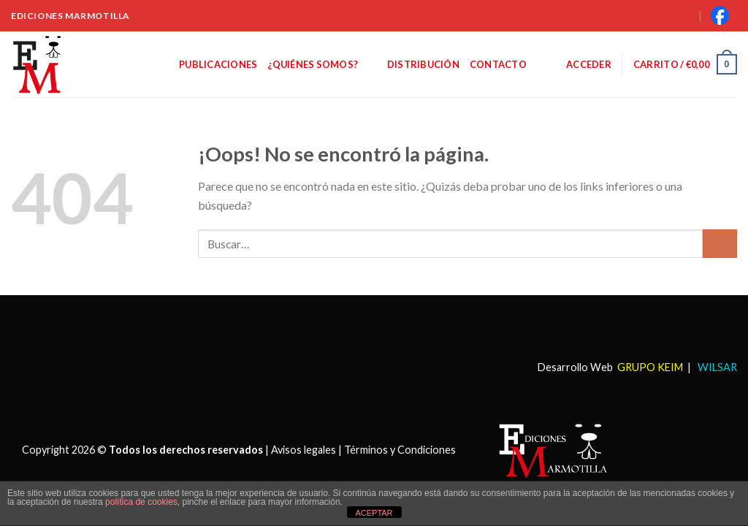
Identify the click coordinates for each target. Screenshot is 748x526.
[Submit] (720, 243)
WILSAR (716, 367)
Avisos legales (303, 449)
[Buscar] (668, 15)
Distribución (423, 64)
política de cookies (141, 502)
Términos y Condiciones (400, 449)
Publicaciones (218, 64)
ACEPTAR (373, 512)
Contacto (498, 64)
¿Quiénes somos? (321, 64)
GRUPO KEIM (650, 367)
